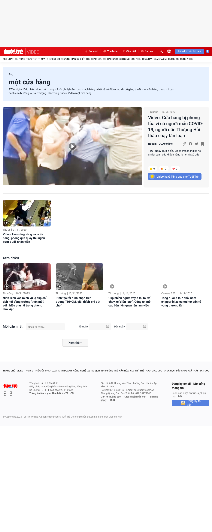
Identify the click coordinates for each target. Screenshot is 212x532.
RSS (112, 400)
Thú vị (41, 59)
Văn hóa (124, 370)
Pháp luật (51, 370)
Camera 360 (160, 59)
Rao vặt (147, 51)
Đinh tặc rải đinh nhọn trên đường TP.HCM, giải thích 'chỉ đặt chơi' (78, 301)
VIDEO (33, 52)
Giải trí (102, 59)
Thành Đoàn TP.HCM (63, 393)
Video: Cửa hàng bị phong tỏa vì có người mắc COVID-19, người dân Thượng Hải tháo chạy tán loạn (175, 126)
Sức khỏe (173, 59)
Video (20, 370)
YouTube (110, 51)
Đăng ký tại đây (194, 403)
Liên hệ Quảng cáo (111, 396)
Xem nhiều (11, 258)
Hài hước (112, 59)
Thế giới (51, 59)
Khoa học (169, 370)
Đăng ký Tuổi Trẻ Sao (189, 51)
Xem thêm (75, 342)
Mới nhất (8, 59)
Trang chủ (9, 370)
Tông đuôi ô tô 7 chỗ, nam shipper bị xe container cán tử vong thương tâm (181, 301)
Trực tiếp (31, 59)
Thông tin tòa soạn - (40, 393)
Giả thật (193, 370)
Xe (88, 370)
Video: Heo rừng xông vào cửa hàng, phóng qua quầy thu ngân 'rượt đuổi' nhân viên (24, 238)
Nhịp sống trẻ (109, 370)
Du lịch (96, 370)
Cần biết (129, 51)
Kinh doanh (65, 370)
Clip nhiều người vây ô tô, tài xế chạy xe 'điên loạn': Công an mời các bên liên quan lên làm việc (129, 301)
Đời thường (63, 59)
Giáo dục (157, 370)
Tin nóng (20, 59)
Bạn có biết (78, 59)
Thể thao (91, 59)
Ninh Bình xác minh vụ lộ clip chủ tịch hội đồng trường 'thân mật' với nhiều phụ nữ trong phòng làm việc (25, 303)
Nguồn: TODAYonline (160, 143)
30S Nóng (124, 59)
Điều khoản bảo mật (135, 396)
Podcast (91, 51)
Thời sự (28, 370)
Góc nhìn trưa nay (142, 59)
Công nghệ (186, 59)
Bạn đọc (204, 370)
